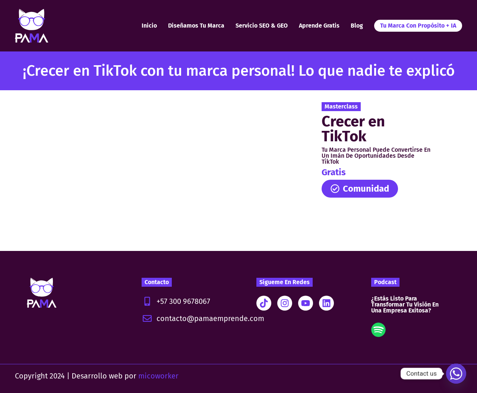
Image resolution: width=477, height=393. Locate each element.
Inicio (149, 25)
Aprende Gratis (319, 25)
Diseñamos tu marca (196, 25)
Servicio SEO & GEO (262, 25)
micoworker (158, 375)
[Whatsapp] (456, 374)
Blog (357, 25)
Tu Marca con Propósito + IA (418, 25)
